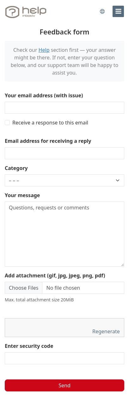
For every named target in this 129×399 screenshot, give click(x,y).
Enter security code (29, 345)
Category (16, 168)
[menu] (118, 11)
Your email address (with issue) (44, 95)
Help (44, 49)
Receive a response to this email (50, 122)
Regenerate (106, 331)
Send (64, 385)
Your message (22, 195)
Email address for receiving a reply (48, 140)
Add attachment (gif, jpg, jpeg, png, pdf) (55, 275)
